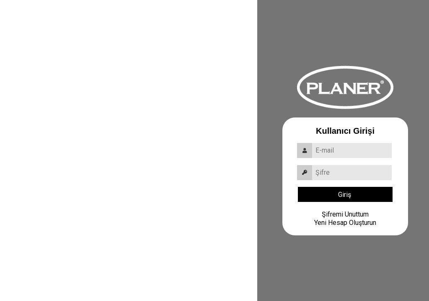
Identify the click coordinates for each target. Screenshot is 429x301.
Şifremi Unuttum (345, 214)
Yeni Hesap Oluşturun (345, 223)
